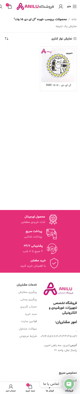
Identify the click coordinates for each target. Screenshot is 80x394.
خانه (74, 19)
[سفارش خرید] (6, 39)
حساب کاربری (28, 307)
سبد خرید (31, 314)
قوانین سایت (29, 321)
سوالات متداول (28, 329)
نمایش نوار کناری (61, 39)
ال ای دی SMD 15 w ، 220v (58, 86)
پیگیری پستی (28, 299)
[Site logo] (35, 7)
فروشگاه (72, 380)
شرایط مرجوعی (28, 336)
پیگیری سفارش (27, 292)
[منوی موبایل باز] (72, 6)
